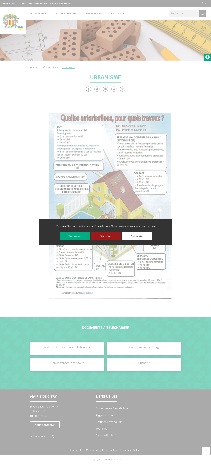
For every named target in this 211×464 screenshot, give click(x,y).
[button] (207, 57)
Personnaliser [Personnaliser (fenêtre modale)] (137, 236)
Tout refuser (106, 236)
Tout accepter (74, 236)
